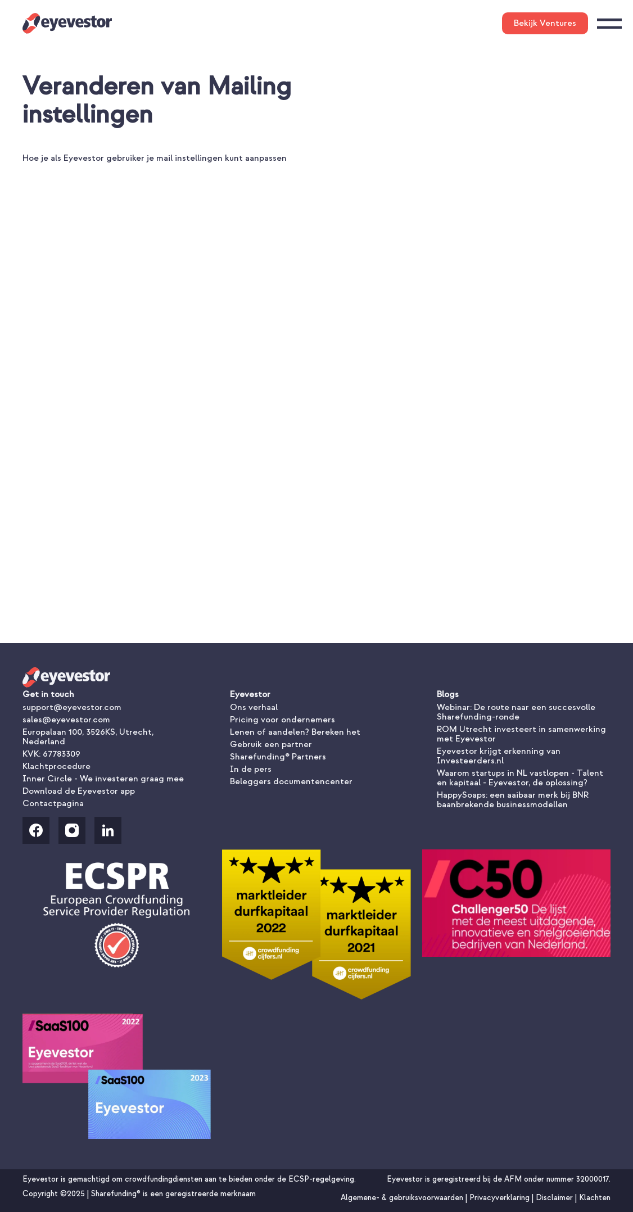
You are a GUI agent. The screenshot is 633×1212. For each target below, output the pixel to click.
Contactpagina (53, 803)
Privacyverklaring (500, 1197)
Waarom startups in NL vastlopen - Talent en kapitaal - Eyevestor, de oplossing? (520, 777)
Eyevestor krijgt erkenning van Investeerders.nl (498, 755)
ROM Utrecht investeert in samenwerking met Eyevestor (521, 733)
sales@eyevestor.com (66, 719)
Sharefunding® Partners (278, 756)
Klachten (595, 1197)
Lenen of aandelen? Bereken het (295, 732)
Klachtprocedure (56, 766)
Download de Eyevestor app (78, 791)
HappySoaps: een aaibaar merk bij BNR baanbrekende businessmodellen (513, 799)
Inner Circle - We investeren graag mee (103, 778)
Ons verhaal (254, 707)
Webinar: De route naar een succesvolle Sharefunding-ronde (516, 712)
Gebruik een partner (271, 744)
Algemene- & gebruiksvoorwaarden (403, 1197)
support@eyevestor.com (71, 707)
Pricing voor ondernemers (282, 719)
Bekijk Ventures (545, 23)
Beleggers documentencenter (291, 781)
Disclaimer (555, 1197)
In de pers (251, 769)
